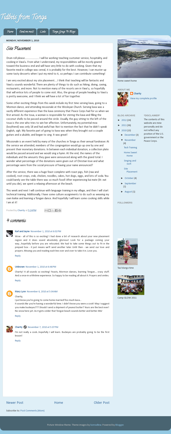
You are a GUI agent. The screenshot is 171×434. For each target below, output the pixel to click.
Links (43, 32)
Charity (18, 327)
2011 (124, 125)
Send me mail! (26, 32)
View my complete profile (143, 98)
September (130, 183)
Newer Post (14, 403)
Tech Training (130, 147)
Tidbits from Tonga (23, 18)
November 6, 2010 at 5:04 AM (42, 291)
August (129, 191)
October (129, 178)
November (130, 140)
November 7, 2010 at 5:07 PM (43, 327)
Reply (18, 256)
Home (10, 32)
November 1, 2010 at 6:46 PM (41, 267)
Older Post (102, 403)
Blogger (119, 425)
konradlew (95, 425)
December (130, 135)
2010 (124, 130)
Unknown (20, 267)
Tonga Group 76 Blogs (63, 32)
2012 (124, 120)
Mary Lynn (20, 291)
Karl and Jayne (22, 231)
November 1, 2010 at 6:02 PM (46, 231)
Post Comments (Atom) (32, 410)
